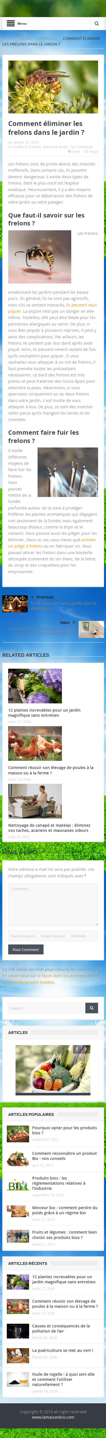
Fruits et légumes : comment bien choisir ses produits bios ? (64, 1244)
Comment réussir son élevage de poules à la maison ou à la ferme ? (51, 770)
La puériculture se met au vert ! (62, 1360)
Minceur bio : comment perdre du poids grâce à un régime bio (65, 1220)
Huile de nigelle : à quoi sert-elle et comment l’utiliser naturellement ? (63, 1388)
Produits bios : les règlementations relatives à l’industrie (58, 1192)
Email (91, 151)
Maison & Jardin (55, 146)
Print (74, 151)
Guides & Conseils (27, 146)
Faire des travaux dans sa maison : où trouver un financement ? (42, 631)
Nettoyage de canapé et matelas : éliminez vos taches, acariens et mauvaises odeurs (49, 827)
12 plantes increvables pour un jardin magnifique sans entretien (44, 712)
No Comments (82, 146)
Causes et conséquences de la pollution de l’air (61, 1338)
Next (67, 622)
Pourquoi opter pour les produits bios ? (64, 1140)
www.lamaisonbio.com (53, 1426)
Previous (42, 597)
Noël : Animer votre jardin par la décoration (63, 605)
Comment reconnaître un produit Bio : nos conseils (64, 1165)
